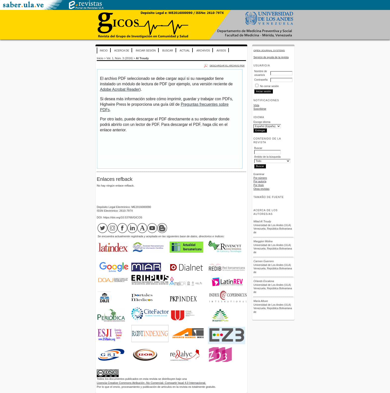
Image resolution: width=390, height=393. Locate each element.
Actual (185, 50)
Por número (260, 178)
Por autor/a (259, 181)
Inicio (104, 50)
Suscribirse (259, 108)
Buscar (167, 50)
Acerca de (121, 50)
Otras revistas (261, 189)
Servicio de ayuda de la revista (271, 57)
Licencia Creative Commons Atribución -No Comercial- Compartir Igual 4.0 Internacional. (151, 382)
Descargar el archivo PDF (227, 65)
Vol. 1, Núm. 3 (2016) (119, 58)
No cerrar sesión (269, 86)
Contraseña (261, 79)
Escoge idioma (261, 122)
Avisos (221, 50)
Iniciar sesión (146, 50)
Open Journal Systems (269, 50)
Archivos (203, 50)
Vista (256, 105)
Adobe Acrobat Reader (119, 89)
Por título (258, 185)
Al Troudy (142, 58)
